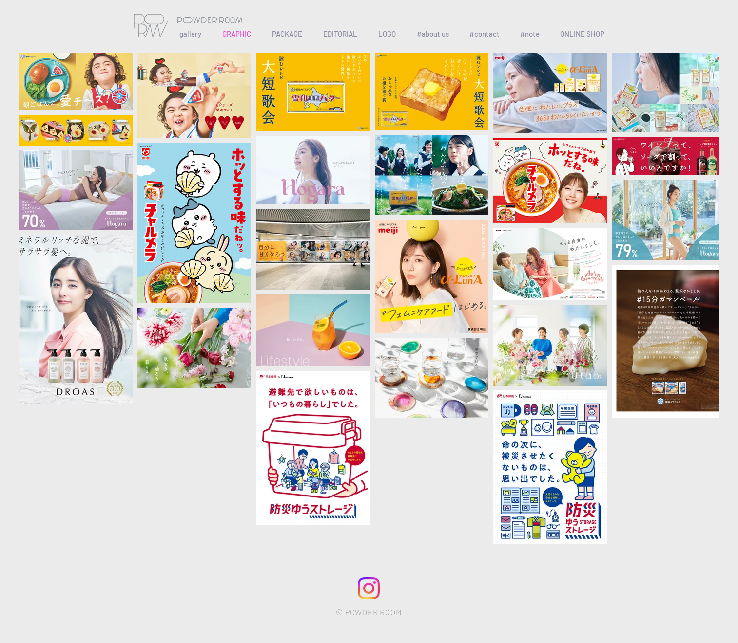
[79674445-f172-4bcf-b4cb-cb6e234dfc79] (369, 588)
